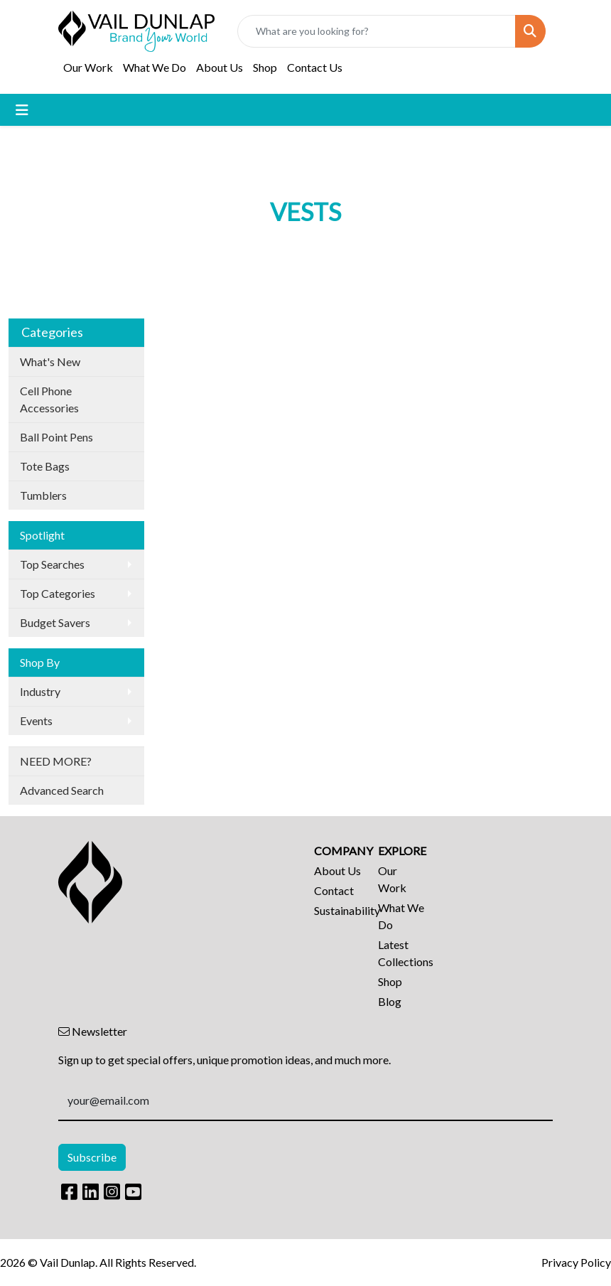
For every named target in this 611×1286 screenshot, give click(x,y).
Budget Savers (55, 622)
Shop (265, 67)
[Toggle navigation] (22, 110)
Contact (334, 890)
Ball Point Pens (56, 437)
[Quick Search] (376, 31)
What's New (50, 361)
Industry (40, 691)
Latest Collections (401, 953)
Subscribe (92, 1157)
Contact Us (314, 67)
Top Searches (52, 564)
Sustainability (337, 910)
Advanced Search (62, 790)
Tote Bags (45, 466)
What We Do (154, 67)
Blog (389, 1001)
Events (36, 720)
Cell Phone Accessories (49, 399)
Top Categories (57, 593)
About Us (219, 67)
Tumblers (43, 495)
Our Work (88, 67)
